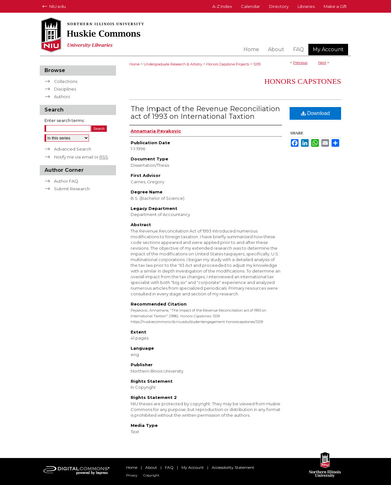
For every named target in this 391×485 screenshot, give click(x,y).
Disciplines (65, 88)
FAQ (169, 467)
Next (322, 62)
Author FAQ (66, 181)
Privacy (131, 475)
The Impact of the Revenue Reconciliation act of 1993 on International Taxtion (205, 112)
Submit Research (72, 188)
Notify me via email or (81, 156)
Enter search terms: (65, 120)
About (151, 467)
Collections (65, 81)
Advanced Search (72, 149)
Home (134, 64)
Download (315, 113)
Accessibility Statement (233, 467)
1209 (256, 64)
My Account (193, 467)
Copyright (151, 475)
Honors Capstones (302, 81)
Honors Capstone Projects (227, 64)
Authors (62, 96)
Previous (300, 62)
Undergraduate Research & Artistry (173, 64)
